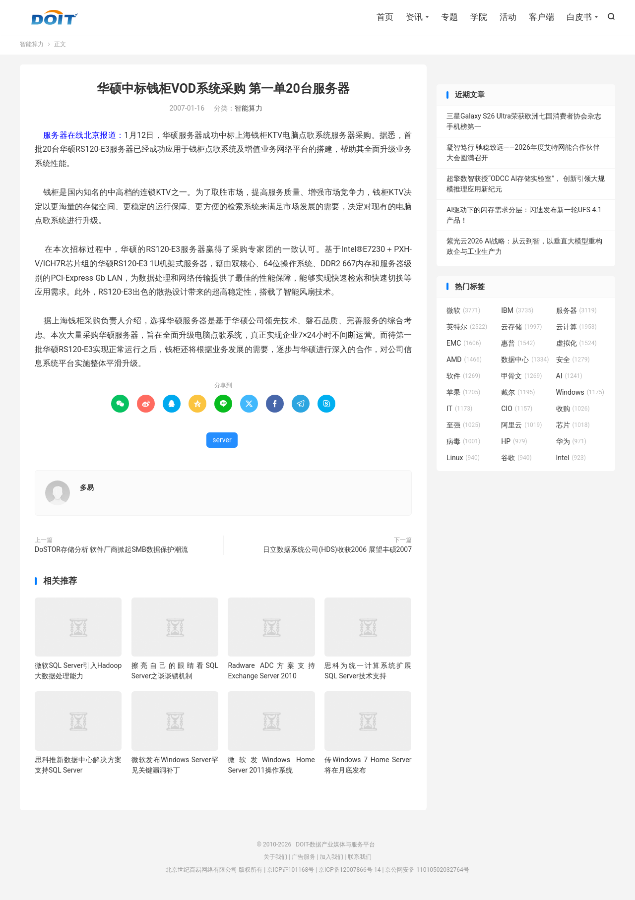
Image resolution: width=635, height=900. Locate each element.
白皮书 (579, 17)
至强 (463, 427)
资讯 (414, 17)
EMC (463, 346)
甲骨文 (521, 378)
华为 (571, 444)
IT (459, 411)
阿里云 (521, 427)
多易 (87, 490)
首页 (385, 17)
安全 (573, 362)
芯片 (573, 427)
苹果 (463, 395)
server (221, 442)
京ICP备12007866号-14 (349, 871)
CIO (516, 411)
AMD (464, 362)
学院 (478, 17)
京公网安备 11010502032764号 (427, 871)
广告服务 (304, 859)
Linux (463, 460)
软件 (463, 378)
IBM (517, 313)
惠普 (518, 346)
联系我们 (360, 859)
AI (569, 378)
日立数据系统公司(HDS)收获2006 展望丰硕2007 (337, 552)
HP (514, 444)
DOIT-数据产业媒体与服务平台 (54, 18)
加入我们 (331, 859)
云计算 (576, 329)
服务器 (576, 313)
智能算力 (32, 46)
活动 (508, 17)
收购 (573, 411)
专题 (449, 17)
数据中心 (525, 362)
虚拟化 (576, 346)
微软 (463, 313)
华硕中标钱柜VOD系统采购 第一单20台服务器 (223, 91)
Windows (580, 395)
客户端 (541, 17)
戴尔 (518, 395)
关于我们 (275, 859)
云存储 (521, 329)
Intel (571, 460)
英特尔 (466, 329)
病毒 (463, 444)
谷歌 (516, 460)
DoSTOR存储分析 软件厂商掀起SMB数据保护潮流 (111, 552)
